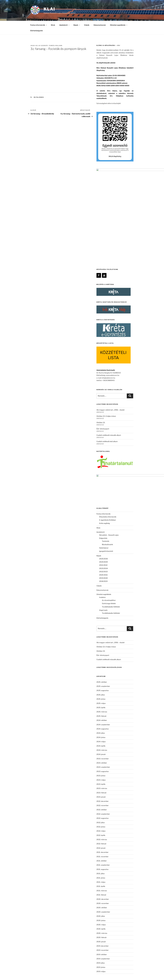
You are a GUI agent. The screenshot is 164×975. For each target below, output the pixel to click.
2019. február (101, 897)
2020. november (102, 816)
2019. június (100, 880)
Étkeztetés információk (107, 429)
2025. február (101, 629)
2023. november (102, 671)
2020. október (101, 820)
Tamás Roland (55, 45)
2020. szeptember (103, 824)
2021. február (101, 807)
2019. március (101, 892)
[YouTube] (104, 205)
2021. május (100, 795)
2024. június (100, 650)
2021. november (102, 769)
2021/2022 (103, 478)
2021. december (102, 765)
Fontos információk (38, 25)
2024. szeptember (103, 637)
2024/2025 (103, 474)
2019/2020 (103, 491)
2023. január (101, 709)
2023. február (101, 705)
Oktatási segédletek (119, 25)
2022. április (100, 748)
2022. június (100, 739)
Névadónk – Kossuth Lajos (109, 448)
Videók (86, 25)
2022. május (100, 743)
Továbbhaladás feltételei (111, 519)
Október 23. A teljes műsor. (106, 346)
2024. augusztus (102, 641)
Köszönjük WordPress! (38, 970)
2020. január (101, 854)
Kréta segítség (104, 436)
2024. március (101, 663)
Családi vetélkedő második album (108, 365)
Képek (76, 25)
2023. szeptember (103, 680)
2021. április (100, 799)
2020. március (101, 846)
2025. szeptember (103, 599)
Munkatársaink (107, 457)
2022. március (101, 752)
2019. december (102, 858)
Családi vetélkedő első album (107, 372)
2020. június (100, 833)
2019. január (101, 901)
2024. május (101, 654)
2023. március (101, 701)
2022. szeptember (103, 726)
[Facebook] (98, 205)
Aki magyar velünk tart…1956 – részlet (110, 340)
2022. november (102, 718)
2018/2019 (103, 494)
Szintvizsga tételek (109, 516)
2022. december (102, 714)
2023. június (100, 688)
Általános (39, 97)
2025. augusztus (102, 603)
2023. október (101, 675)
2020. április (100, 841)
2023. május (101, 692)
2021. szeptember (103, 777)
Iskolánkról (64, 25)
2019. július (100, 875)
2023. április (100, 697)
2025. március (101, 624)
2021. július (100, 786)
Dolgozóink (103, 451)
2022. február (101, 756)
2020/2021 (103, 487)
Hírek (53, 25)
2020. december (102, 812)
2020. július (100, 829)
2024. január (101, 667)
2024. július (100, 646)
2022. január (101, 761)
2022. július (100, 735)
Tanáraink (105, 454)
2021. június (100, 790)
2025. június (100, 611)
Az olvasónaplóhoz (109, 513)
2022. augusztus (102, 731)
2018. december (102, 905)
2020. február (101, 850)
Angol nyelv (103, 523)
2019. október (101, 867)
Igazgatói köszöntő (106, 464)
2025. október (101, 594)
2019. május (100, 884)
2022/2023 (103, 484)
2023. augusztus (102, 684)
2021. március (101, 803)
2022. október (101, 722)
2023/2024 (103, 481)
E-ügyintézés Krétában (107, 432)
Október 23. (100, 353)
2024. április (100, 658)
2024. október (101, 633)
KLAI (49, 9)
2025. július (100, 607)
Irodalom (102, 510)
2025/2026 (103, 471)
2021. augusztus (102, 782)
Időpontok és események (105, 923)
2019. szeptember (103, 871)
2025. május (101, 616)
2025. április (100, 620)
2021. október (101, 773)
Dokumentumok (100, 25)
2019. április (100, 888)
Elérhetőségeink (36, 31)
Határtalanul (103, 460)
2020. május (101, 837)
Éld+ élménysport (102, 359)
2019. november (102, 863)
